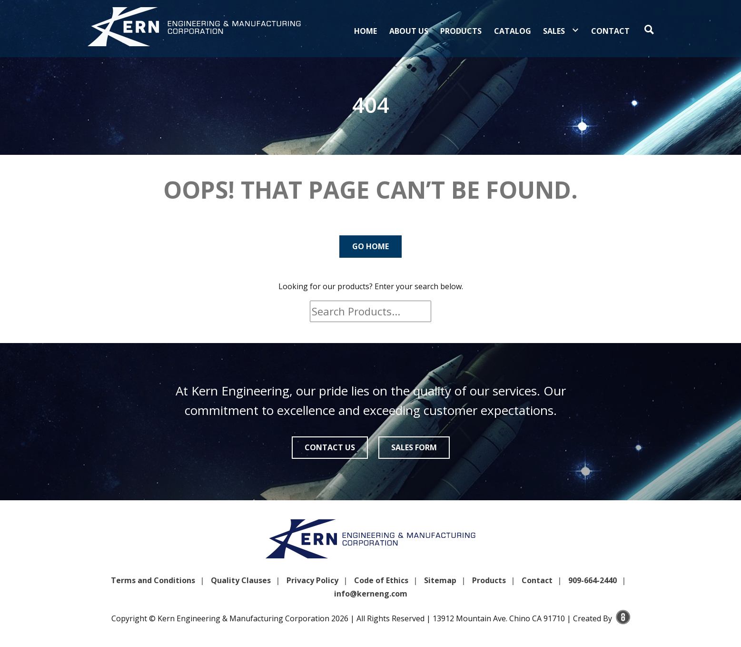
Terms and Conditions (153, 580)
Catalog (512, 31)
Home (365, 31)
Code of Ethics (381, 580)
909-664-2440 (592, 580)
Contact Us (330, 447)
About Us (408, 31)
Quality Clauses (241, 580)
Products (461, 31)
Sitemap (440, 580)
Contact (610, 31)
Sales (554, 31)
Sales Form (414, 447)
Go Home (370, 246)
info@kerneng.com (370, 593)
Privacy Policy (312, 580)
